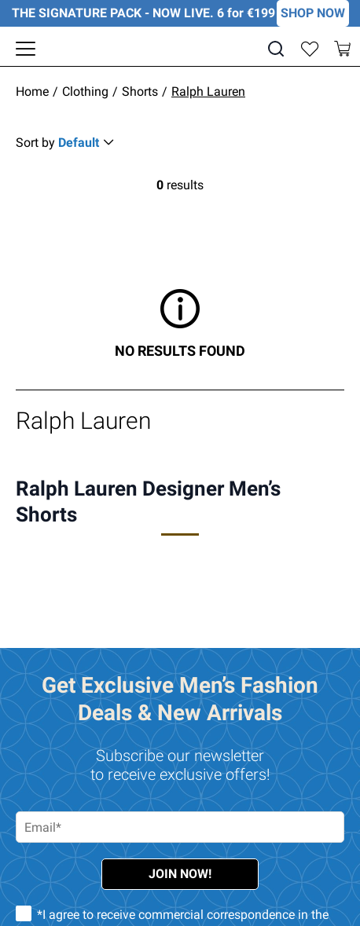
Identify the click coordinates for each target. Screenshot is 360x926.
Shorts (140, 91)
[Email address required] (180, 827)
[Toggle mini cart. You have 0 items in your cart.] (342, 49)
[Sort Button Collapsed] (67, 142)
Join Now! (180, 873)
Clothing (85, 91)
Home (32, 91)
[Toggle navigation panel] (25, 49)
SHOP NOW (313, 12)
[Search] (276, 48)
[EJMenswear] (180, 49)
